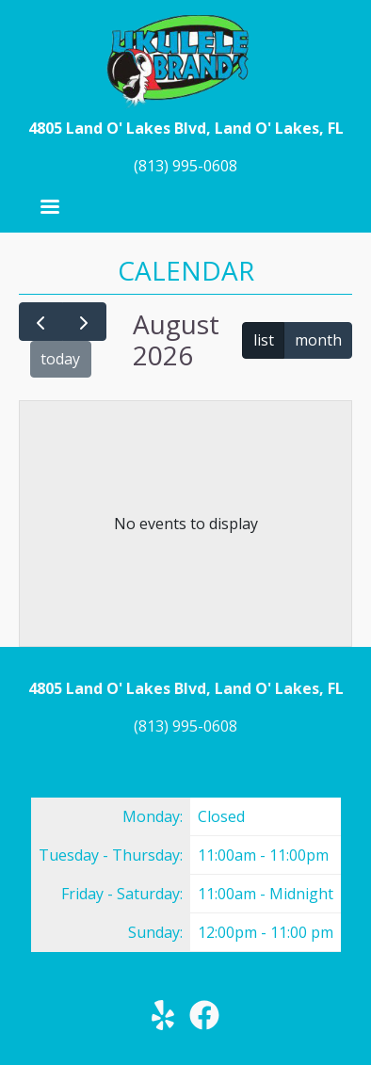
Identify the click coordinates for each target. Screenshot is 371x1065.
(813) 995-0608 (185, 165)
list (263, 340)
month (318, 340)
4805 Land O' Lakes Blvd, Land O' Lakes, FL (186, 128)
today (60, 358)
